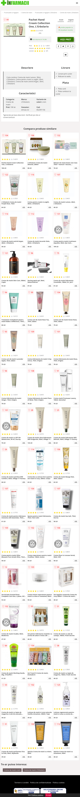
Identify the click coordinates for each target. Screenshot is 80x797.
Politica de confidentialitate (40, 782)
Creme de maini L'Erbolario (69, 13)
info (23, 168)
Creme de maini (26, 13)
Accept (48, 795)
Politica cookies (59, 782)
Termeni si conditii (21, 782)
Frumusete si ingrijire (11, 13)
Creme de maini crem (12, 770)
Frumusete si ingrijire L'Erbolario (46, 13)
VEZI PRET (65, 39)
